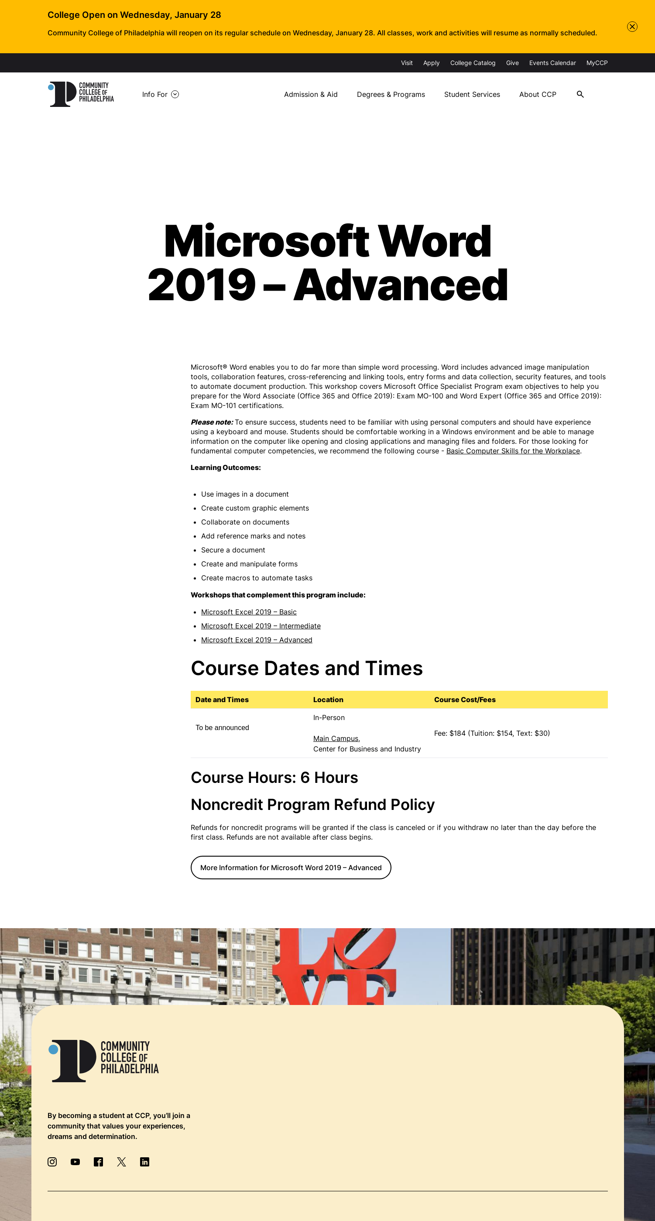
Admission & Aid (311, 94)
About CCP (537, 94)
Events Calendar (552, 62)
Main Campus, (336, 738)
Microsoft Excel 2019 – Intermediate (261, 625)
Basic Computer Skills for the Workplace (513, 450)
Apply (431, 62)
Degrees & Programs (391, 94)
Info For (155, 94)
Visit (407, 62)
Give (512, 62)
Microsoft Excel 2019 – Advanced (256, 639)
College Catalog (473, 62)
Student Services (472, 94)
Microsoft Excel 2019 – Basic (249, 611)
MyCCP (597, 62)
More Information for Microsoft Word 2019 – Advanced (291, 867)
